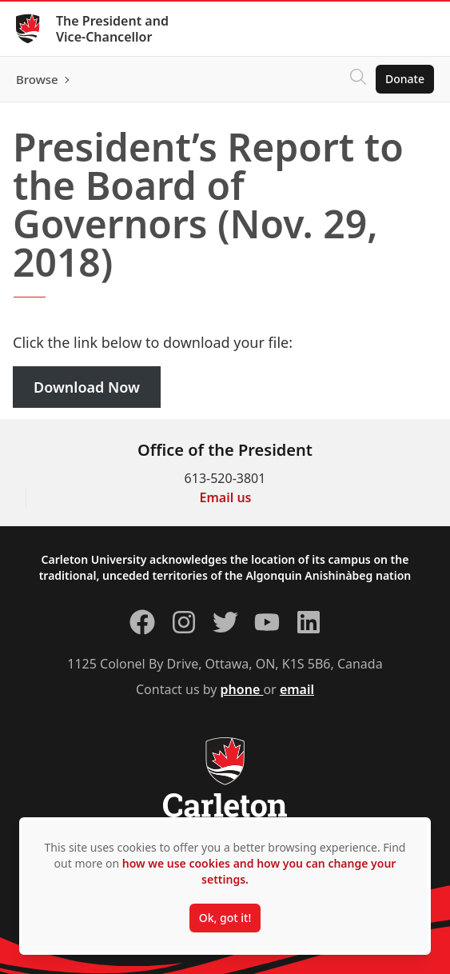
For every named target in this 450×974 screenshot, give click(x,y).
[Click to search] (358, 79)
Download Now (87, 387)
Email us (226, 497)
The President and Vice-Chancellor (112, 29)
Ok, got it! (225, 917)
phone (242, 689)
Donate (404, 78)
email (297, 689)
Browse (37, 79)
